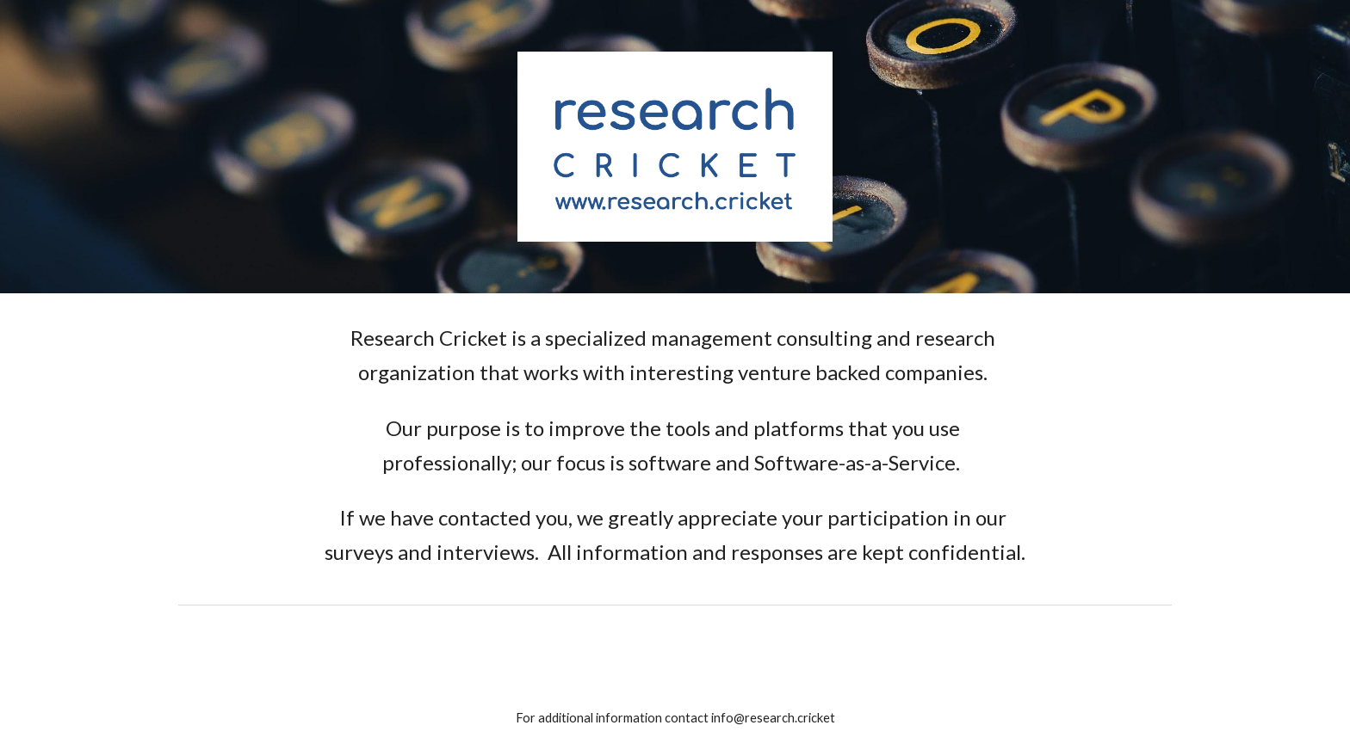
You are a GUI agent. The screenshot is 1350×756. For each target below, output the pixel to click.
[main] (675, 445)
